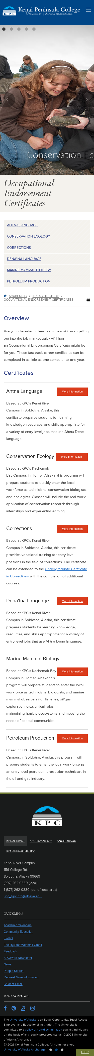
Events (8, 938)
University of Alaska (23, 1020)
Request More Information (21, 977)
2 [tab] (11, 29)
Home (6, 295)
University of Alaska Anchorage (25, 1050)
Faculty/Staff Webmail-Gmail (23, 945)
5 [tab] (33, 29)
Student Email (13, 984)
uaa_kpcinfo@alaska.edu (23, 896)
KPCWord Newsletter (18, 958)
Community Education (18, 931)
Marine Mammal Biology (29, 270)
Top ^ (85, 1052)
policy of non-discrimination (43, 1030)
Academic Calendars (18, 925)
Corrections (19, 248)
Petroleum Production (28, 281)
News (7, 964)
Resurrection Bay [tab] (20, 851)
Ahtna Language (22, 225)
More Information (75, 393)
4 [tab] (26, 29)
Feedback (10, 951)
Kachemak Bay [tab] (41, 841)
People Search (14, 971)
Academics (18, 296)
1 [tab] (3, 29)
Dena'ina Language (24, 259)
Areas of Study (46, 296)
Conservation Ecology (28, 236)
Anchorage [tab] (66, 841)
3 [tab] (18, 29)
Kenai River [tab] (15, 841)
